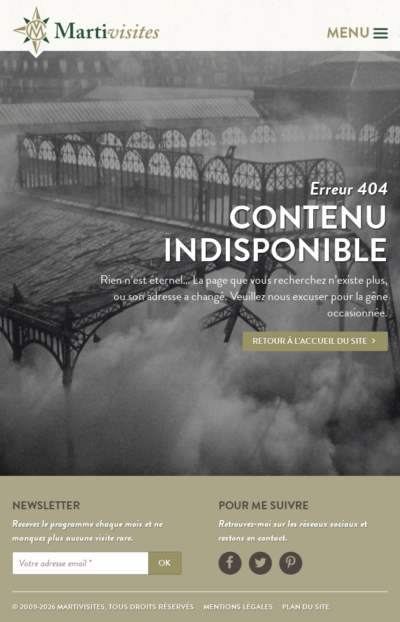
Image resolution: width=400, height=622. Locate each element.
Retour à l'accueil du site (315, 341)
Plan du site (306, 606)
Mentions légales (238, 606)
